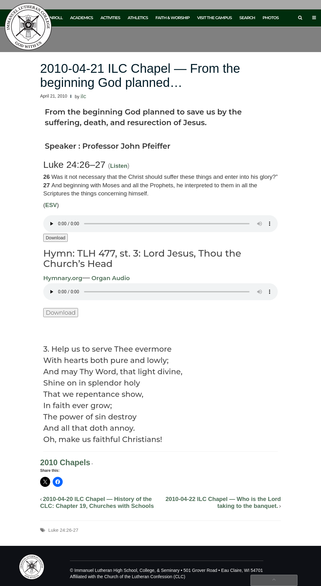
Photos (271, 17)
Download (55, 237)
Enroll (54, 17)
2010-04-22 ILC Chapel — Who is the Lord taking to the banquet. (223, 502)
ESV (51, 205)
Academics (81, 17)
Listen (118, 165)
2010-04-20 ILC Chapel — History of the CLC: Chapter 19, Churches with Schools (97, 502)
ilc (83, 96)
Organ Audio (110, 278)
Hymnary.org (62, 278)
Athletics (138, 17)
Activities (110, 17)
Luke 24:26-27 (63, 530)
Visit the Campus (214, 17)
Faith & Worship (172, 17)
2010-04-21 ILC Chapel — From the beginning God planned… (140, 75)
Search (247, 17)
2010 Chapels (65, 462)
